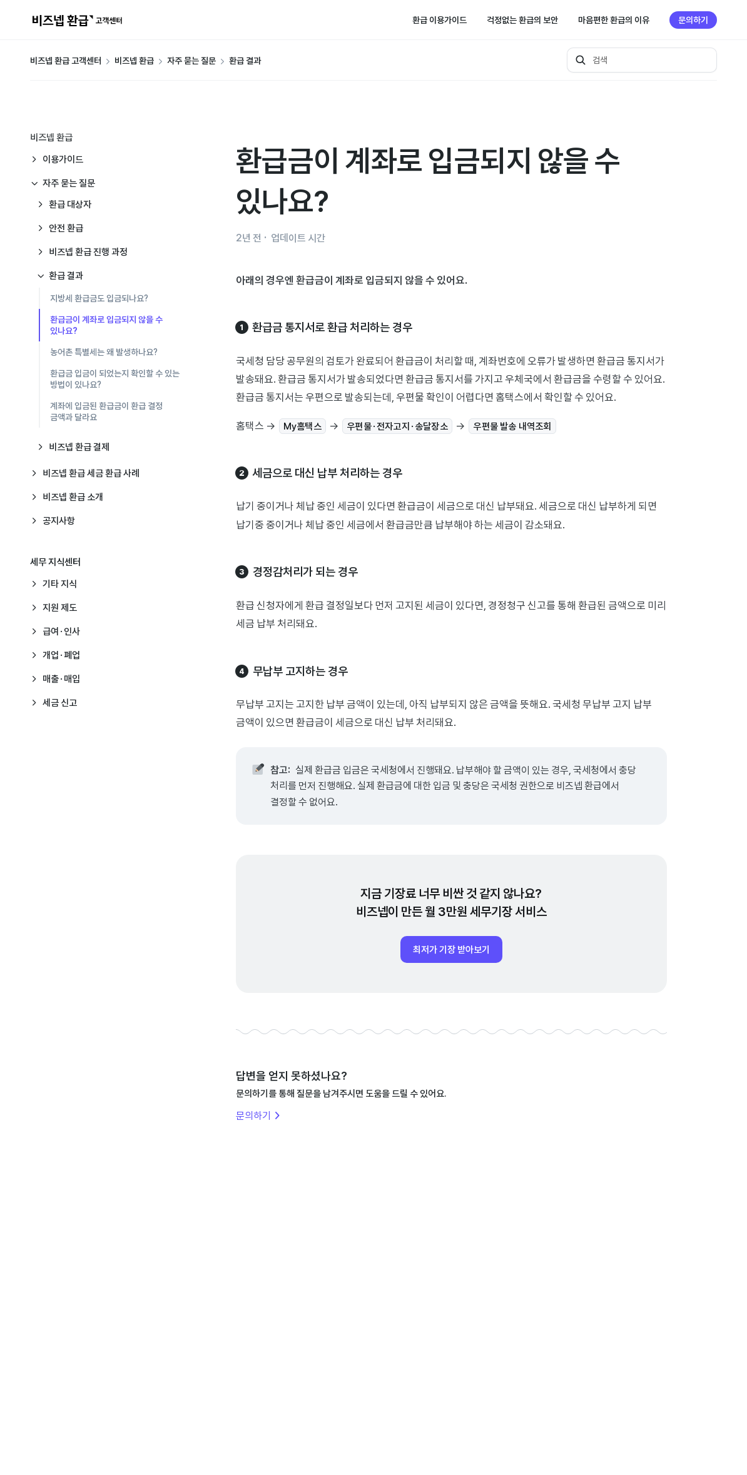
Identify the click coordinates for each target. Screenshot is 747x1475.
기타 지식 (60, 583)
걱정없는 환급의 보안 (522, 20)
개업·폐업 (61, 655)
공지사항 (59, 520)
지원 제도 (60, 607)
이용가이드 (63, 159)
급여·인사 (61, 631)
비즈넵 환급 (134, 60)
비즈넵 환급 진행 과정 (88, 251)
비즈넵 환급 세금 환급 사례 (91, 473)
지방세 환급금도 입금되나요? (99, 298)
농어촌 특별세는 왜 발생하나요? (104, 352)
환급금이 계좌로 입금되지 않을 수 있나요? (106, 325)
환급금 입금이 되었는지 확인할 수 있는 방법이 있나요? (115, 379)
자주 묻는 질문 (191, 60)
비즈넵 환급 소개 (73, 497)
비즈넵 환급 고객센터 (65, 60)
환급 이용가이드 (439, 20)
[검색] (642, 60)
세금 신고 (60, 702)
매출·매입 (61, 679)
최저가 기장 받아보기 (451, 949)
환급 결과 (245, 60)
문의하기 (693, 20)
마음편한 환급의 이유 (613, 20)
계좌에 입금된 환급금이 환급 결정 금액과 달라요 (106, 411)
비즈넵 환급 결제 (79, 447)
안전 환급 (66, 228)
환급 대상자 (70, 204)
